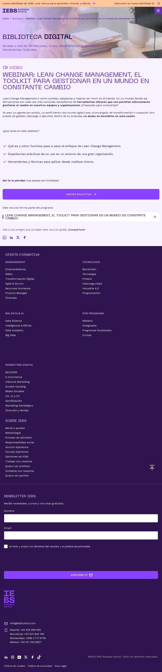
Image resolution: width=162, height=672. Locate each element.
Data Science (13, 320)
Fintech (87, 278)
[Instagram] (13, 657)
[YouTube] (19, 657)
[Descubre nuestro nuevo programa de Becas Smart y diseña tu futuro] (77, 3)
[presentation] (29, 559)
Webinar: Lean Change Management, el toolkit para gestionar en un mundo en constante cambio (82, 18)
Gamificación (13, 400)
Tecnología (89, 274)
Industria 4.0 (90, 288)
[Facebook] (24, 237)
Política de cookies (14, 666)
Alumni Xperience (16, 447)
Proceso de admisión (18, 437)
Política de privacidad (40, 666)
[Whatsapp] (5, 237)
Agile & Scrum (14, 283)
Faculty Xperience (16, 451)
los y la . (50, 546)
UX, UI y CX (12, 396)
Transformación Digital (19, 278)
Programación (91, 293)
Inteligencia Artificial (18, 325)
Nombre (9, 510)
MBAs (8, 274)
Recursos (17, 18)
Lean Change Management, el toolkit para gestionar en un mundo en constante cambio (80, 216)
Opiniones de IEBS (16, 456)
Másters (87, 320)
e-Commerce (13, 377)
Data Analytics (14, 330)
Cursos (86, 335)
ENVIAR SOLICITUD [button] (81, 194)
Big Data (10, 335)
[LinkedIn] (11, 237)
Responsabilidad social (19, 442)
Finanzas (11, 297)
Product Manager (16, 293)
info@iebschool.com (20, 624)
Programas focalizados (97, 330)
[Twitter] (18, 237)
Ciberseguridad (92, 283)
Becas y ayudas (15, 428)
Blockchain (89, 269)
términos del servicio (46, 546)
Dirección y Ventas (16, 410)
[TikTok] (39, 657)
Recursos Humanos (17, 288)
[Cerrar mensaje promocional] (159, 3)
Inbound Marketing (17, 381)
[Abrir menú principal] (158, 10)
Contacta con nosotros (19, 470)
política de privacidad (77, 546)
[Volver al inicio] (16, 11)
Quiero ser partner (17, 475)
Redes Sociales (14, 391)
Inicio (6, 18)
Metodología (13, 432)
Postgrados (89, 325)
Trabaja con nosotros (18, 461)
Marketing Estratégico (19, 405)
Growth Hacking (15, 386)
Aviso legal (61, 666)
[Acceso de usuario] (149, 10)
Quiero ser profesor (17, 466)
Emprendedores (15, 269)
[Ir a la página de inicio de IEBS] (9, 599)
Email (7, 528)
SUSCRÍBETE (82, 575)
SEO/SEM (11, 372)
